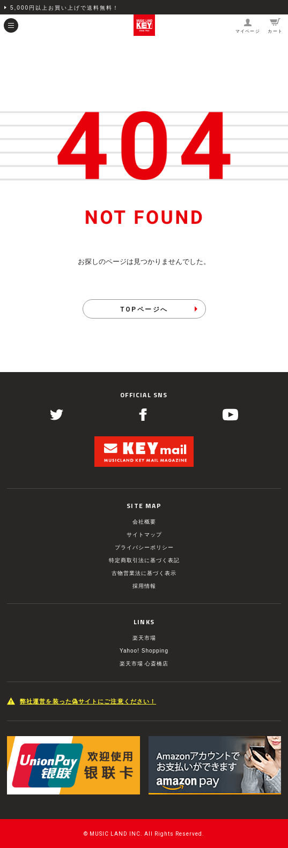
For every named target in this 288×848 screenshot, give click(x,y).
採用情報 (144, 586)
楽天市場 (144, 638)
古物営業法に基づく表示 (144, 573)
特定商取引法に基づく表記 (144, 560)
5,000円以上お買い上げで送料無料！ (64, 8)
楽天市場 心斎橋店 (144, 664)
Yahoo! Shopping (144, 651)
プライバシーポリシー (144, 547)
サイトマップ (144, 534)
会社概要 (144, 522)
